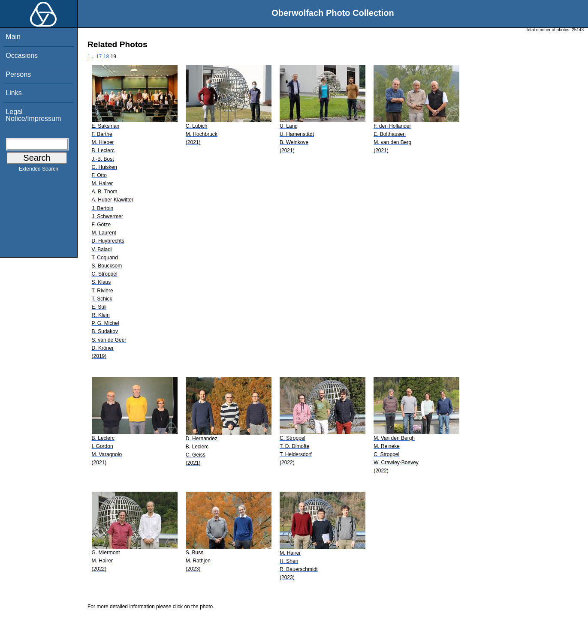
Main (13, 36)
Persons (18, 74)
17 (99, 57)
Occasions (22, 55)
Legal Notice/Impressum (33, 115)
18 (106, 57)
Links (13, 92)
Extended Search (38, 170)
